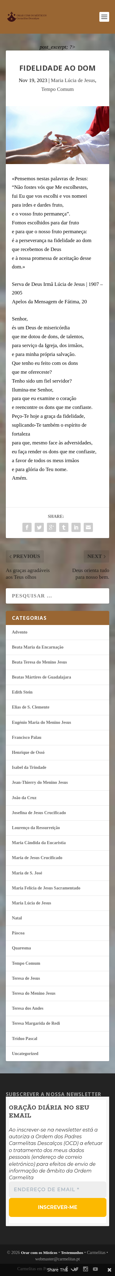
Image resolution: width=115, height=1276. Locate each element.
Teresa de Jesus (26, 978)
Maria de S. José (27, 873)
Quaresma (21, 948)
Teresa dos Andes (28, 1008)
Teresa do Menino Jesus (34, 993)
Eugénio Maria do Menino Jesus (41, 722)
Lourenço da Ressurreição (36, 827)
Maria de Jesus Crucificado (37, 857)
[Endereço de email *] (57, 1189)
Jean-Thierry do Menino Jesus (40, 782)
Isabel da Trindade (29, 767)
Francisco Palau (26, 737)
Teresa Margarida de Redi (36, 1023)
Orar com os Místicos (39, 1252)
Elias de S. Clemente (30, 707)
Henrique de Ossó (28, 752)
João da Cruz (24, 797)
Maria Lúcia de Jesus (73, 80)
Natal (17, 918)
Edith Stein (22, 692)
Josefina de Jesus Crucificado (39, 812)
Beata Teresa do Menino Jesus (39, 662)
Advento (20, 632)
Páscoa (18, 933)
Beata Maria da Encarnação (37, 647)
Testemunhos (72, 1252)
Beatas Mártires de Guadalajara (41, 677)
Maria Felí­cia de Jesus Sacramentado (46, 888)
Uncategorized (25, 1053)
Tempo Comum (57, 89)
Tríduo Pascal (24, 1038)
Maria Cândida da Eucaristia (39, 842)
